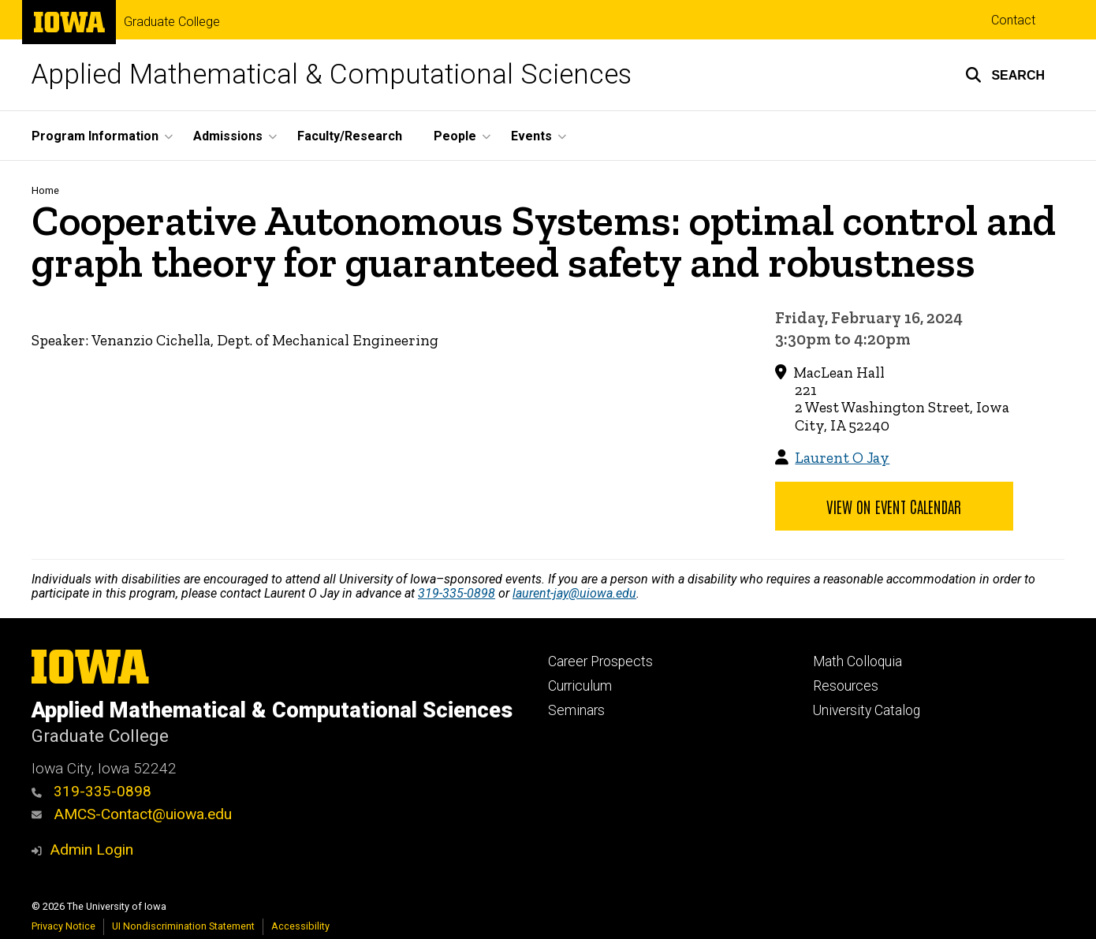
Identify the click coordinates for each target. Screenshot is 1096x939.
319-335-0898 (456, 593)
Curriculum (580, 686)
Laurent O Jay (842, 458)
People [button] (455, 136)
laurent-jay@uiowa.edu (574, 593)
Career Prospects (600, 661)
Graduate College (172, 22)
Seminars (576, 710)
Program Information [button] (95, 136)
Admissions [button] (228, 136)
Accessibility (300, 926)
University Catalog (866, 710)
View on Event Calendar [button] (893, 506)
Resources (845, 686)
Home (45, 190)
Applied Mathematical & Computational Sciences (332, 74)
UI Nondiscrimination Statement (183, 926)
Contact (1013, 20)
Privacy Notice (63, 926)
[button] (1004, 74)
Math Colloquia (857, 661)
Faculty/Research (349, 136)
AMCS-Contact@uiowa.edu (132, 814)
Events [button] (531, 136)
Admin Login (91, 849)
